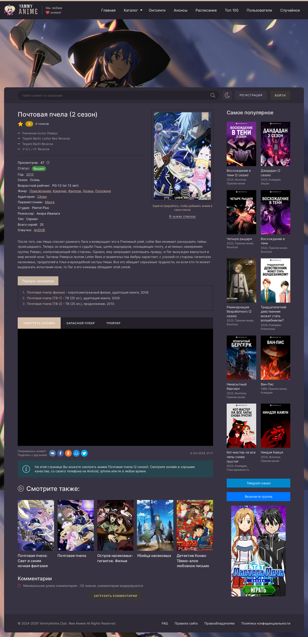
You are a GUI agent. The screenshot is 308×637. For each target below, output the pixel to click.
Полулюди (103, 191)
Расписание (206, 10)
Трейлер (113, 323)
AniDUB (39, 230)
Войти (280, 95)
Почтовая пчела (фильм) (46, 292)
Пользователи (259, 10)
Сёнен (42, 196)
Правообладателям (219, 623)
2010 (30, 174)
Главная (108, 10)
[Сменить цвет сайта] (227, 95)
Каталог (131, 10)
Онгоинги (157, 10)
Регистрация (251, 95)
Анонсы (180, 10)
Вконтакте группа (258, 496)
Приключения (40, 191)
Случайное (290, 10)
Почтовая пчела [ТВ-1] (44, 298)
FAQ (165, 623)
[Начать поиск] (212, 95)
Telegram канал (259, 483)
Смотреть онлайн (39, 323)
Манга (50, 202)
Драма (88, 191)
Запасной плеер (80, 323)
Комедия (59, 191)
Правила (186, 623)
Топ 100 (231, 10)
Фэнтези (74, 191)
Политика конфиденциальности (265, 623)
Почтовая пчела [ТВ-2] (44, 304)
